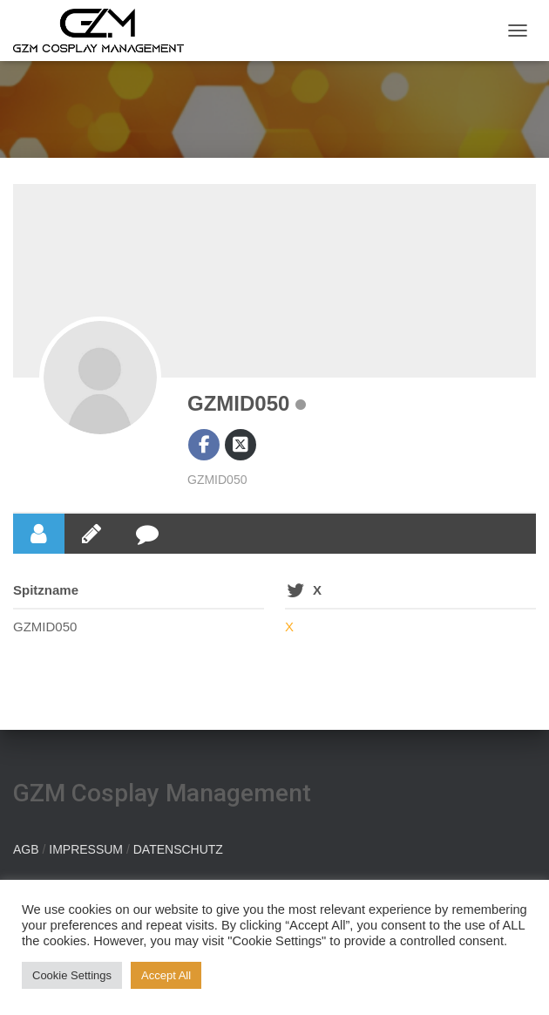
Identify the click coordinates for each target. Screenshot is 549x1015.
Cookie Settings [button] (72, 975)
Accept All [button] (166, 975)
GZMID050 (238, 403)
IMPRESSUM (86, 849)
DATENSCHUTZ (178, 849)
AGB (26, 849)
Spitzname (45, 589)
